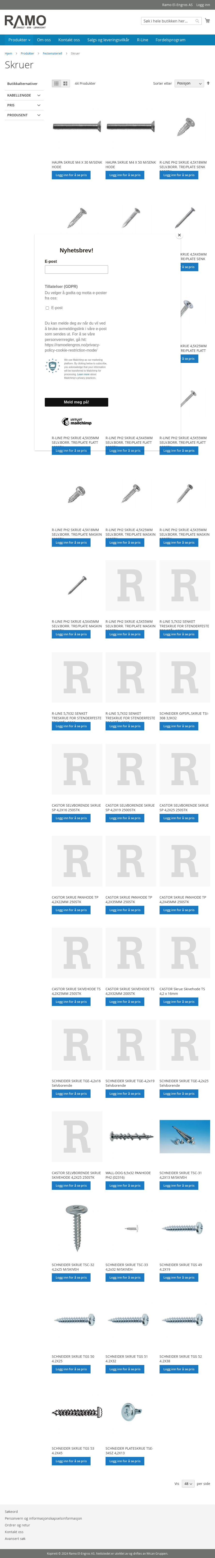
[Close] (179, 235)
